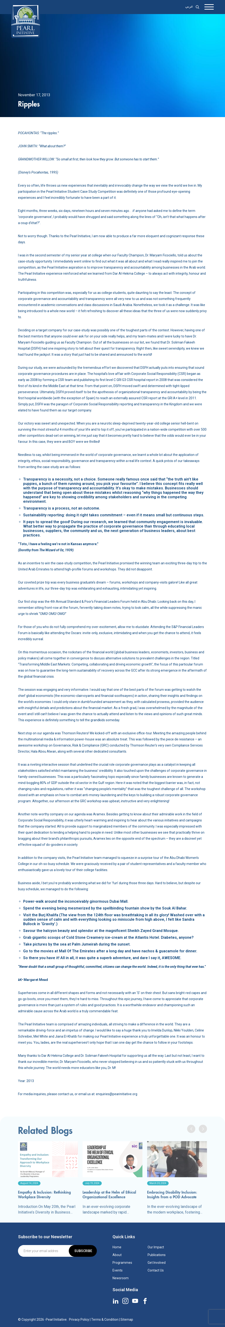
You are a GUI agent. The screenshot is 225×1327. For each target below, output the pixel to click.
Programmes (122, 1262)
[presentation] (191, 1145)
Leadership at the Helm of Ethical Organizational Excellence (109, 1211)
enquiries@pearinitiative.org (116, 1094)
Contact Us (156, 1270)
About (117, 1255)
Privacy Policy (79, 1319)
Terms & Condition (104, 1319)
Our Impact (156, 1247)
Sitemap (126, 1319)
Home (116, 1247)
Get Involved (157, 1262)
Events (117, 1270)
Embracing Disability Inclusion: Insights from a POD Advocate (172, 1211)
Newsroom (120, 1278)
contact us (65, 1094)
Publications (157, 1255)
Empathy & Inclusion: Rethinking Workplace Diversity (44, 1211)
